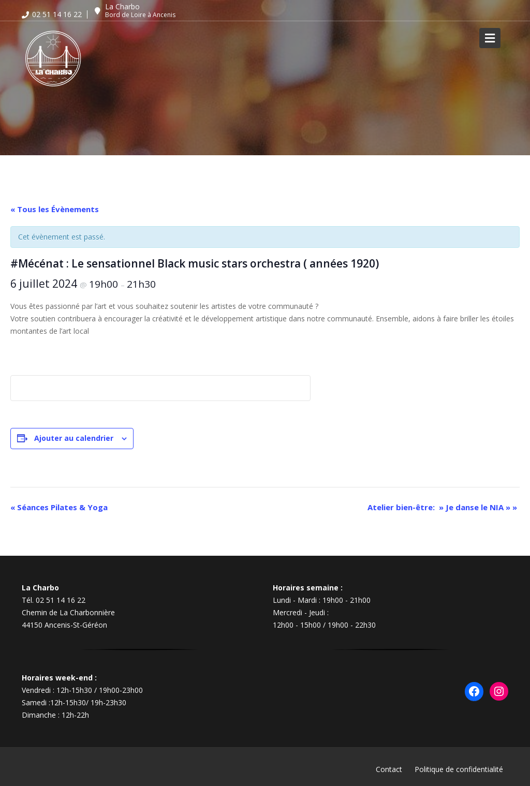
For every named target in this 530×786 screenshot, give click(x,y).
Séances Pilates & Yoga (59, 507)
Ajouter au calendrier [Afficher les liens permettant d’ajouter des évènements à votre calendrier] (73, 438)
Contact (389, 769)
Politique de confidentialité (459, 769)
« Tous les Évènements (54, 209)
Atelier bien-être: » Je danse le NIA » (442, 507)
